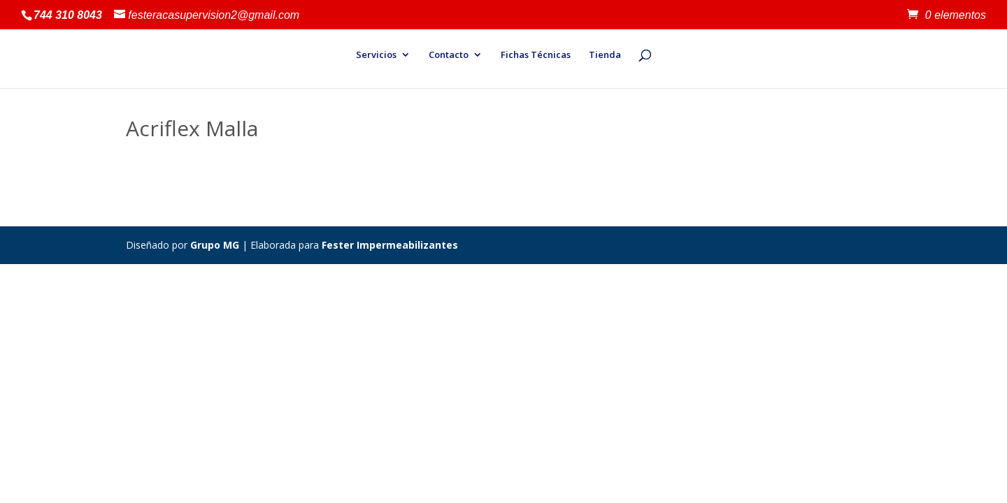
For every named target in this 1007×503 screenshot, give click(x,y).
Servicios (376, 55)
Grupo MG (214, 245)
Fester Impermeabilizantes (390, 245)
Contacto (449, 55)
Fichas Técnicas (536, 55)
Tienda (605, 55)
